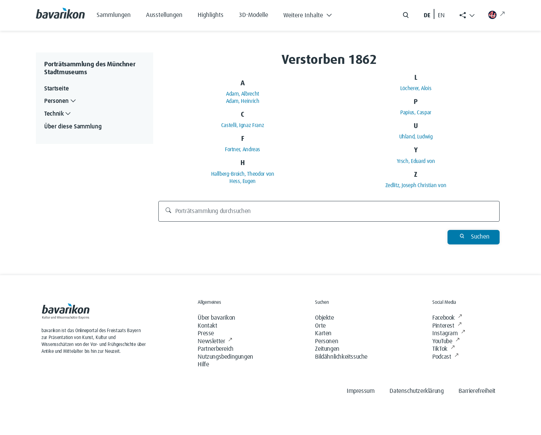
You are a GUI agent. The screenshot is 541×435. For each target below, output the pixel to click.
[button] (312, 14)
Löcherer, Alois (416, 88)
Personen (326, 341)
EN (441, 15)
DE (427, 15)
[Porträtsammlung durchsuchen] (329, 211)
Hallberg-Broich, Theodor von (242, 174)
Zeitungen (327, 349)
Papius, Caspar (415, 112)
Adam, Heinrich (242, 101)
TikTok (443, 349)
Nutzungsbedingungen (225, 357)
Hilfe (203, 364)
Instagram (448, 334)
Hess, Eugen (242, 181)
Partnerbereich (215, 349)
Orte (320, 326)
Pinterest (446, 326)
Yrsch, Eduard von (416, 161)
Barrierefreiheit (477, 391)
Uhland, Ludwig (416, 136)
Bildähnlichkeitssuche (341, 357)
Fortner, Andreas (242, 149)
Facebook (447, 318)
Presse (206, 333)
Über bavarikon (216, 318)
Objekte (324, 318)
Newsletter (215, 342)
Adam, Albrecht (242, 94)
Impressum (360, 391)
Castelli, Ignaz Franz (242, 125)
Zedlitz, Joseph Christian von (415, 185)
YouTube (445, 342)
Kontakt (207, 326)
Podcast (445, 357)
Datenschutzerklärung (416, 391)
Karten (323, 333)
